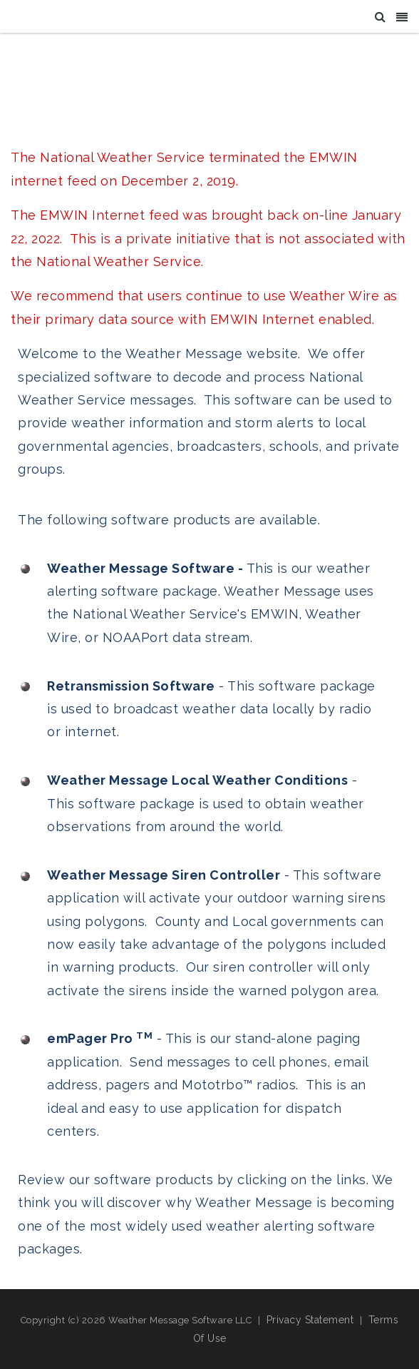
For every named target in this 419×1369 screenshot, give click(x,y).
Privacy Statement (310, 1319)
